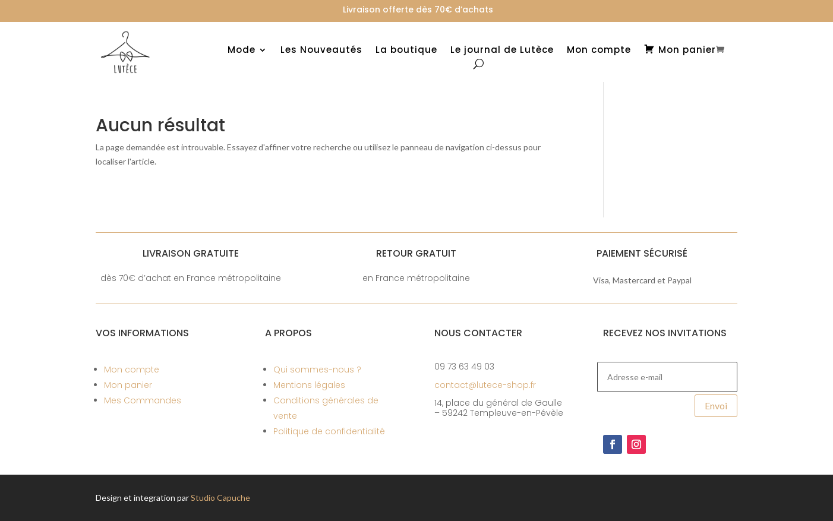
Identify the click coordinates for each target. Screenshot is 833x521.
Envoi (716, 405)
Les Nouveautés (321, 51)
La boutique (406, 51)
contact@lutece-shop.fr (485, 385)
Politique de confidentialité (329, 431)
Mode (241, 51)
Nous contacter (478, 333)
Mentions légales (309, 385)
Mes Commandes (142, 400)
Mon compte (599, 51)
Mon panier (128, 385)
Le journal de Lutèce (502, 51)
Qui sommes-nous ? (317, 369)
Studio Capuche (220, 497)
